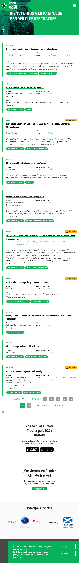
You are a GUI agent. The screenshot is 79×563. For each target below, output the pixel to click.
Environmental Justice (47, 73)
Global (50, 94)
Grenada (28, 241)
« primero (19, 398)
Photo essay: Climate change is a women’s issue (26, 162)
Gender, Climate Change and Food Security (24, 371)
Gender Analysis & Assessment (36, 149)
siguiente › (42, 405)
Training (29, 182)
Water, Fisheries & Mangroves (36, 357)
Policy (28, 109)
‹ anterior (35, 398)
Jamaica (40, 241)
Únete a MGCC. (39, 489)
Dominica (21, 241)
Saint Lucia (47, 241)
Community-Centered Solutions (18, 301)
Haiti (34, 241)
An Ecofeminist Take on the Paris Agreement (25, 87)
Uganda (51, 380)
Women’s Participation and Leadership (39, 221)
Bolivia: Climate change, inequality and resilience (27, 282)
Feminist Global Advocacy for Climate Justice (25, 196)
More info (17, 558)
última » (58, 405)
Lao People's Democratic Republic (61, 55)
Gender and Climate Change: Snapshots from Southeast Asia (31, 48)
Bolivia (50, 288)
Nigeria (50, 377)
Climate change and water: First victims (22, 346)
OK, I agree (64, 547)
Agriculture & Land (14, 392)
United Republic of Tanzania (65, 377)
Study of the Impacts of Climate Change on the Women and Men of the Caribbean (40, 235)
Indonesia (51, 57)
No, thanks (64, 554)
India (49, 325)
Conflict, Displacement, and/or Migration (22, 73)
